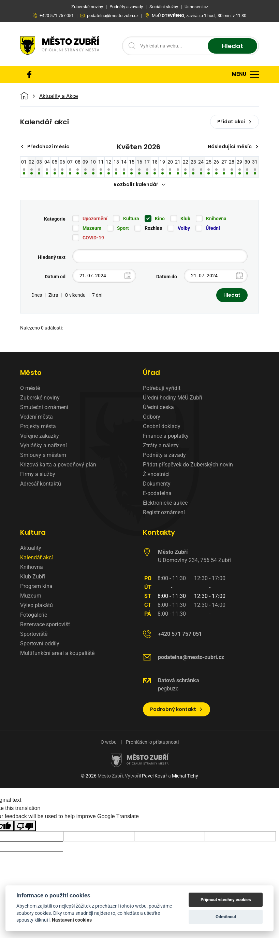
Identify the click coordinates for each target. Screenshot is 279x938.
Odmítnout (226, 916)
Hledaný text (51, 257)
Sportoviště (33, 634)
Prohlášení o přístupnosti (152, 742)
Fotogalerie (33, 615)
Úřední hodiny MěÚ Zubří (172, 397)
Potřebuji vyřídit (161, 388)
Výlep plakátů (36, 605)
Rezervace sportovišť (45, 624)
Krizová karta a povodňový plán (58, 464)
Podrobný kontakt (176, 709)
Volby (184, 228)
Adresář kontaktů (40, 483)
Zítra (53, 295)
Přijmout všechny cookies (226, 899)
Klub (185, 218)
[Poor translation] (25, 826)
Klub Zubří (32, 576)
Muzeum (92, 228)
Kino (160, 218)
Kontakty (159, 532)
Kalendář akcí (36, 557)
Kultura (131, 218)
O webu (109, 742)
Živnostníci (156, 474)
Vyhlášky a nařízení (43, 445)
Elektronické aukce (165, 503)
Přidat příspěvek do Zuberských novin (188, 464)
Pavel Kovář (154, 776)
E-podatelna (157, 493)
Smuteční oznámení (44, 407)
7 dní (97, 295)
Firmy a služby (37, 474)
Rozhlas (153, 228)
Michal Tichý (185, 776)
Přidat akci (234, 121)
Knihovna (216, 218)
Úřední (213, 228)
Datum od (55, 276)
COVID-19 (93, 237)
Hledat (232, 46)
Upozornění (95, 218)
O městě (30, 388)
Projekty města (38, 426)
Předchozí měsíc (44, 146)
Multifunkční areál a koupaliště (57, 653)
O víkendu (75, 295)
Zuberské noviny (40, 397)
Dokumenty (157, 483)
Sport (123, 228)
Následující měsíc (233, 146)
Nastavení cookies (72, 920)
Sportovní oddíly (39, 643)
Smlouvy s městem (43, 455)
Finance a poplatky (166, 436)
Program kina (36, 586)
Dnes (36, 295)
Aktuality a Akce (58, 96)
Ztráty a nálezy (161, 445)
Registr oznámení (164, 512)
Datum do (166, 276)
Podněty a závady (164, 455)
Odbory (151, 417)
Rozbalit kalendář (139, 184)
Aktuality (30, 548)
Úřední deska (158, 407)
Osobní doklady (161, 426)
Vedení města (36, 417)
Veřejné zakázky (39, 436)
